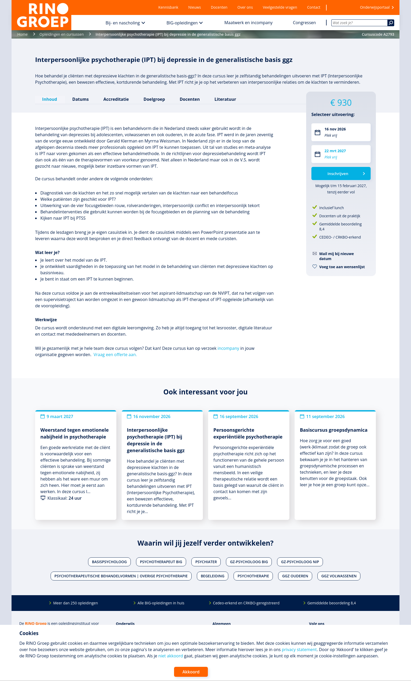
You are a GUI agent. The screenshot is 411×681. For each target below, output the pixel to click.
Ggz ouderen (295, 575)
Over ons (245, 7)
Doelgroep (154, 99)
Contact (313, 7)
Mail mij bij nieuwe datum (336, 256)
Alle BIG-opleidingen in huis (161, 602)
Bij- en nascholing (123, 23)
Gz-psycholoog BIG (249, 561)
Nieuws (194, 7)
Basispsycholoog (109, 561)
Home (22, 34)
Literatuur (225, 99)
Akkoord (190, 672)
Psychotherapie (253, 575)
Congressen (304, 22)
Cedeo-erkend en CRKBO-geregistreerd (246, 602)
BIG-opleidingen (182, 23)
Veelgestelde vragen (280, 7)
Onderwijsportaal (375, 7)
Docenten (219, 7)
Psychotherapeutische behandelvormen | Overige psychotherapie (121, 575)
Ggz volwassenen (339, 575)
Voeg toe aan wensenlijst (342, 266)
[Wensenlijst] (339, 7)
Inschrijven (337, 173)
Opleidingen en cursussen (62, 34)
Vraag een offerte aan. (115, 354)
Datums (80, 99)
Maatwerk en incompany (248, 22)
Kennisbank (168, 7)
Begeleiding (212, 575)
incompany (228, 348)
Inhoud (49, 99)
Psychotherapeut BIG (161, 561)
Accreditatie (116, 99)
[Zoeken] (390, 22)
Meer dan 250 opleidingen (75, 602)
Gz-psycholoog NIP (300, 561)
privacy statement (299, 649)
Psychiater (206, 561)
